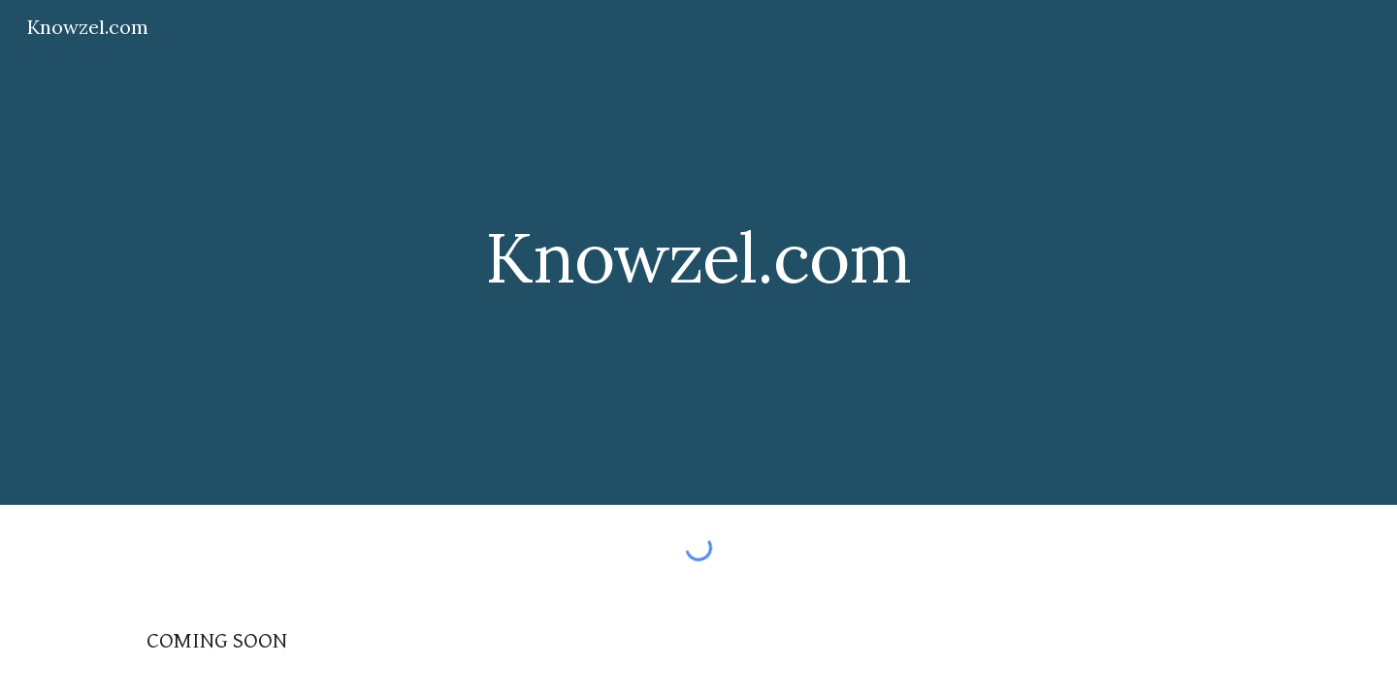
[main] (698, 252)
